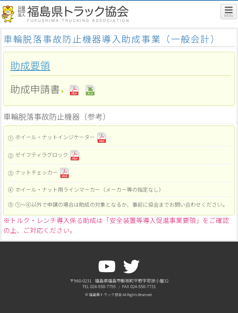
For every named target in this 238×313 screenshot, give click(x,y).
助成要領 (30, 65)
